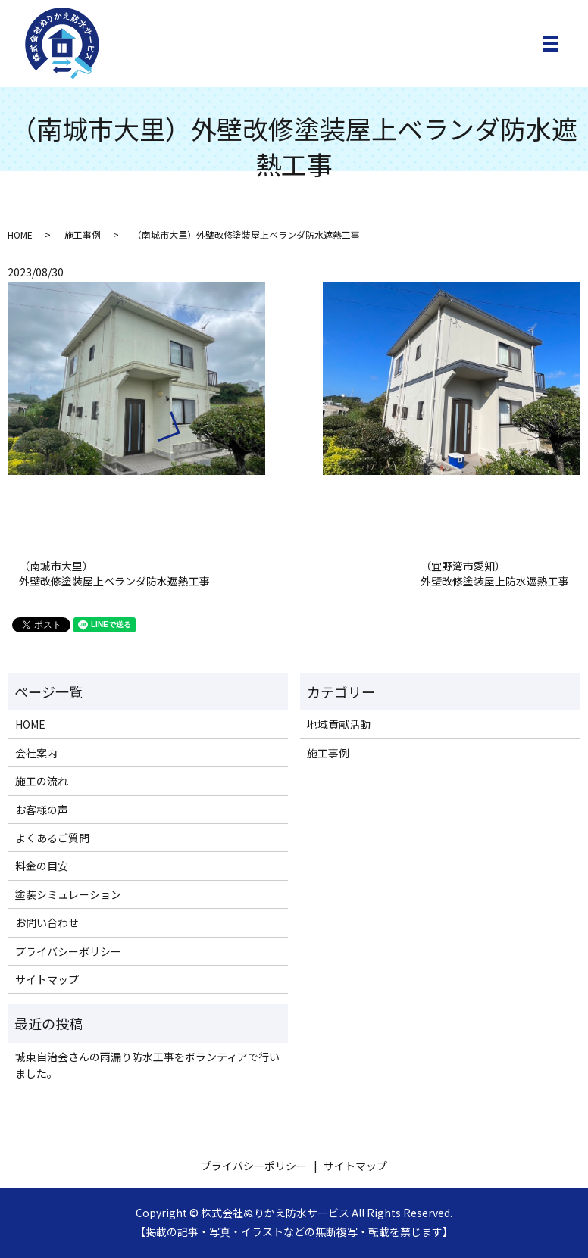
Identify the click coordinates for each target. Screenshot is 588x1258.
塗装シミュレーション (68, 894)
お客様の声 (41, 809)
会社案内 (36, 752)
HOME (20, 234)
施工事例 (82, 234)
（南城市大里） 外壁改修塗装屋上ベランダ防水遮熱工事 (114, 573)
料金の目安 (41, 865)
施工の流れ (41, 780)
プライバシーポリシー (68, 951)
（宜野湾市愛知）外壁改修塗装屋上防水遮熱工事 (495, 573)
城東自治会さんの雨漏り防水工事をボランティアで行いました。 (147, 1065)
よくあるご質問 (52, 837)
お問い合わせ (47, 922)
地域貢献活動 (339, 724)
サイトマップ (47, 979)
